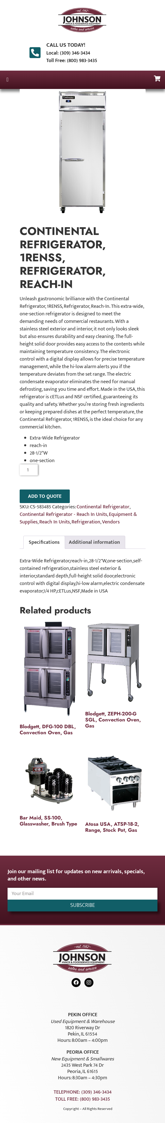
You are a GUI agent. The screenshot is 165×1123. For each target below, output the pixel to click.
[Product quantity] (29, 469)
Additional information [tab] (94, 542)
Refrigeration (86, 522)
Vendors (111, 522)
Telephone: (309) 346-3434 (83, 1092)
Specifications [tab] (44, 542)
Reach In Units (54, 522)
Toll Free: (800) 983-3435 (71, 60)
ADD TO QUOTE (44, 496)
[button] (7, 80)
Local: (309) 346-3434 (68, 53)
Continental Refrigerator (103, 507)
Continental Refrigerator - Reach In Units (63, 514)
